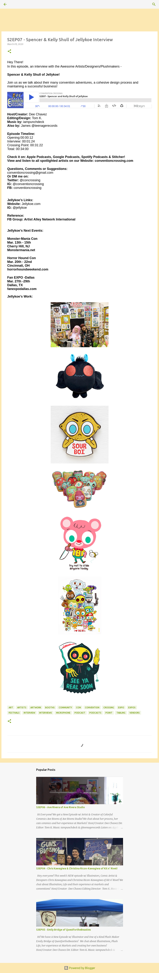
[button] (9, 51)
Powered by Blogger (79, 968)
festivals (14, 713)
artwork (35, 707)
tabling (120, 713)
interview (29, 713)
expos (131, 707)
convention (92, 707)
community (65, 707)
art (11, 707)
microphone (63, 713)
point (108, 713)
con (78, 707)
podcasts (95, 713)
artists (21, 707)
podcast (80, 713)
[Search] (15, 4)
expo (121, 707)
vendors (135, 713)
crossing (108, 707)
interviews (45, 713)
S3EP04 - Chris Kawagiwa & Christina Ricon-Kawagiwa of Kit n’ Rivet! (77, 868)
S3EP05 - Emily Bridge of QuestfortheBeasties (63, 929)
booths (50, 707)
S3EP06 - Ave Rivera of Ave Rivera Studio (60, 807)
